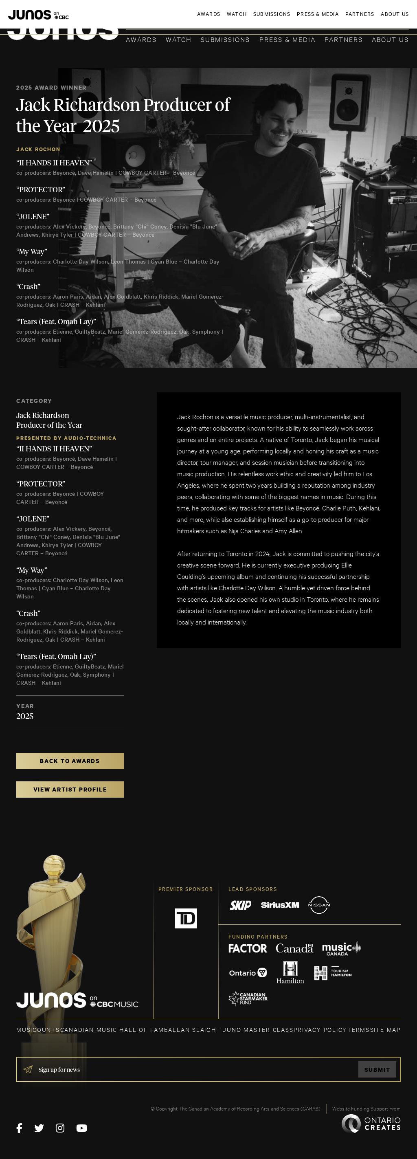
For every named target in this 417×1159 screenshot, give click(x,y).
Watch (179, 39)
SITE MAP (385, 1029)
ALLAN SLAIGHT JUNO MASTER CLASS (230, 1029)
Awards (141, 39)
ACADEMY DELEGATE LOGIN (370, 19)
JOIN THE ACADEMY (295, 19)
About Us (390, 39)
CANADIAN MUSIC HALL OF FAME (114, 1029)
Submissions (225, 39)
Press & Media (287, 39)
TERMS (358, 1029)
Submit (377, 1069)
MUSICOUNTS (38, 1029)
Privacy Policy (320, 1029)
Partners (344, 39)
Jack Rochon (38, 149)
